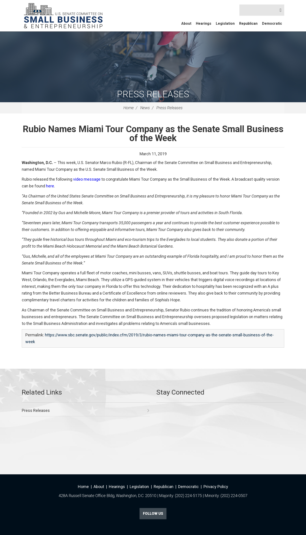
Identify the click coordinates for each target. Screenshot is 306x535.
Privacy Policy (215, 486)
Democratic (272, 23)
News (145, 107)
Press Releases (153, 94)
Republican (248, 23)
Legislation (225, 23)
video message (87, 179)
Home (128, 107)
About (186, 23)
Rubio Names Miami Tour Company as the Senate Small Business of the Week (153, 133)
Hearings (203, 23)
